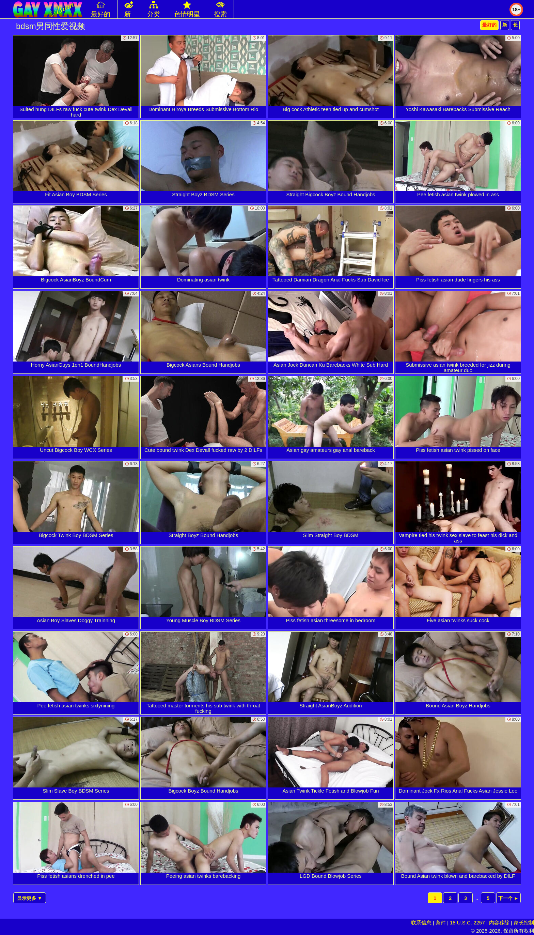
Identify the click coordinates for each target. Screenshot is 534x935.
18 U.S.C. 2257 (467, 922)
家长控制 (524, 922)
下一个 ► (508, 898)
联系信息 (421, 922)
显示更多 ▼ (29, 898)
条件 (441, 922)
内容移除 (499, 922)
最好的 (489, 25)
